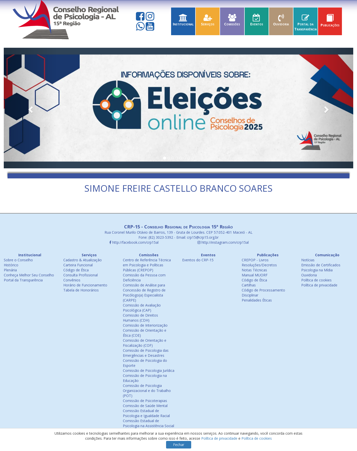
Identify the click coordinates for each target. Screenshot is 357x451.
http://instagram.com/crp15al (223, 242)
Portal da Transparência (305, 24)
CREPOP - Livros (255, 260)
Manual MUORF (255, 275)
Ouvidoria (281, 21)
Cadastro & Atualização (82, 260)
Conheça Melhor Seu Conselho (29, 275)
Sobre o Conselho (18, 260)
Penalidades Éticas (257, 300)
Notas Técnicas (254, 270)
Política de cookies (316, 280)
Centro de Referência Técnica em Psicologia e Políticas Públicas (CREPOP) (147, 265)
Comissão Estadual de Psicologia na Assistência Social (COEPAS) (148, 425)
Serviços (208, 21)
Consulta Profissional (80, 275)
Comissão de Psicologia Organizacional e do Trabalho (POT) (147, 390)
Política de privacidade (319, 285)
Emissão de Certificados (320, 265)
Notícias (308, 260)
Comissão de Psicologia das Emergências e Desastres (146, 353)
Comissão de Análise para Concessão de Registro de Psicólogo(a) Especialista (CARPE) (144, 293)
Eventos (257, 21)
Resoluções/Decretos (259, 265)
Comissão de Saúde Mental (145, 405)
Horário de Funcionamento (85, 285)
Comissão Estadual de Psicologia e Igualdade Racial (146, 413)
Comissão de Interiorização (145, 325)
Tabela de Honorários (81, 290)
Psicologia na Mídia (317, 270)
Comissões (232, 21)
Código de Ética (76, 270)
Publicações (330, 22)
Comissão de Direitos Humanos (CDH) (140, 318)
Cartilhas (249, 285)
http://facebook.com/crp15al (134, 242)
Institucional (183, 21)
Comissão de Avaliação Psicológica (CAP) (142, 308)
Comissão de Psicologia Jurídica (148, 370)
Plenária (10, 270)
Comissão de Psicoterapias (145, 400)
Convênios (71, 280)
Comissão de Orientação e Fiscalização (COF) (144, 343)
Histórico (11, 265)
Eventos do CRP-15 (198, 260)
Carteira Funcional (78, 265)
